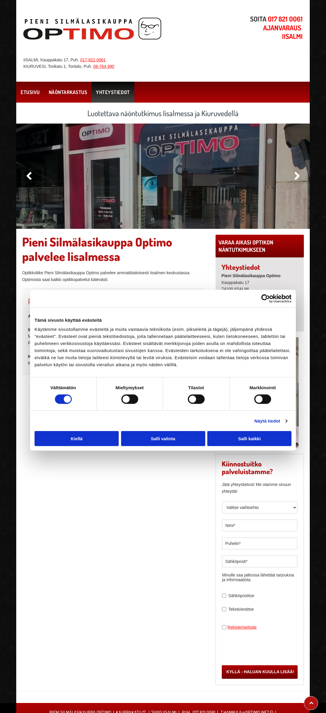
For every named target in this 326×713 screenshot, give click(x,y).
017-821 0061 (92, 60)
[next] (297, 176)
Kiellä (76, 424)
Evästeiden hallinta (163, 703)
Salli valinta (163, 424)
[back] (28, 176)
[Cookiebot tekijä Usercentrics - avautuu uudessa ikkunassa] (265, 284)
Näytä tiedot (267, 407)
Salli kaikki (249, 424)
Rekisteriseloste (242, 627)
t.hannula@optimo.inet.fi (247, 685)
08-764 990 (103, 66)
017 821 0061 (204, 685)
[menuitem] (30, 92)
